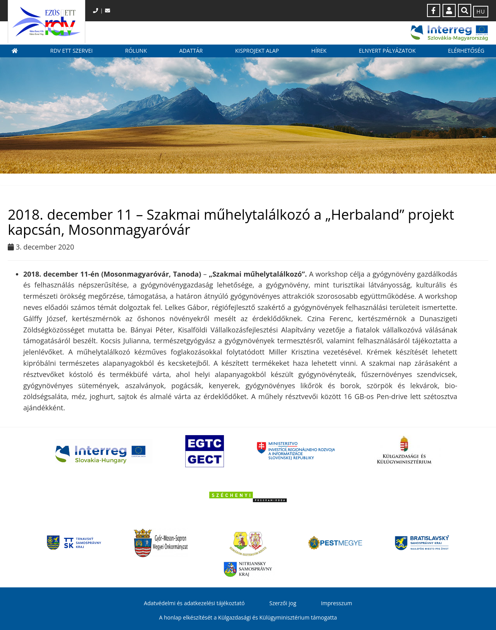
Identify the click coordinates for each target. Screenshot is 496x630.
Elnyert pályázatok (387, 50)
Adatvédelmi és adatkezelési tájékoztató (194, 603)
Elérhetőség (466, 50)
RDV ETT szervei (71, 50)
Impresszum (336, 603)
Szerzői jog (282, 603)
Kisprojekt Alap (257, 50)
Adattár (191, 50)
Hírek (318, 50)
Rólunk (136, 50)
